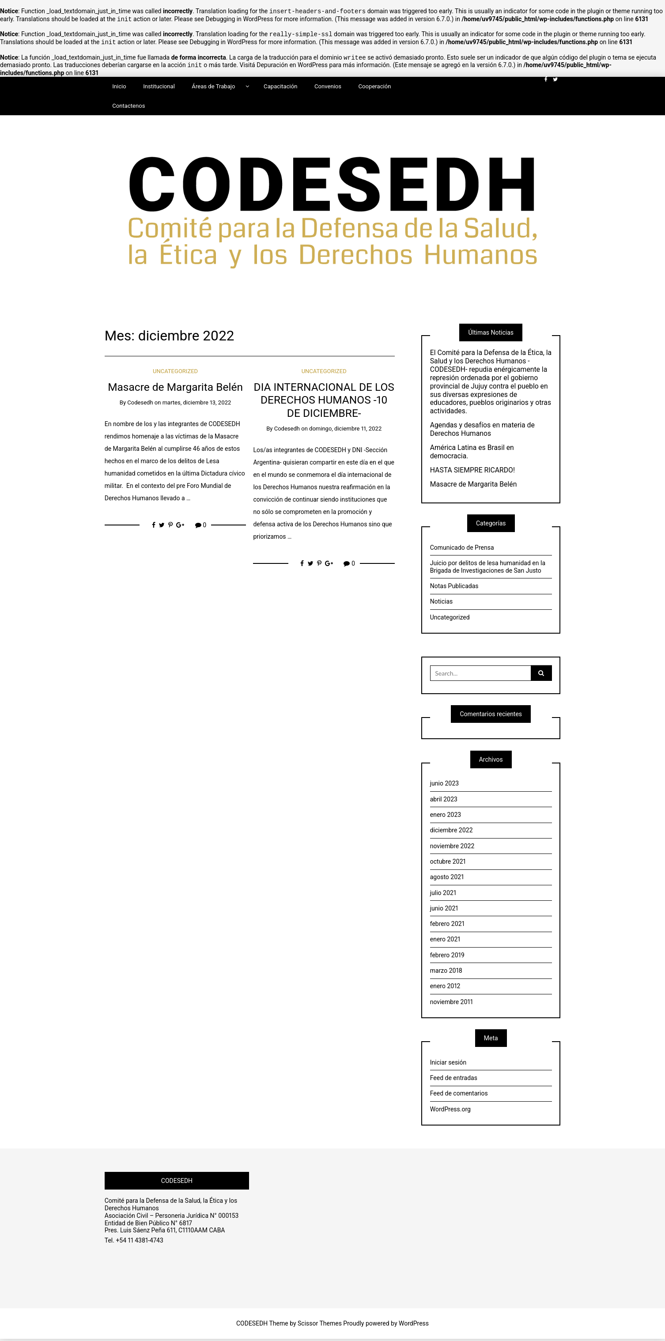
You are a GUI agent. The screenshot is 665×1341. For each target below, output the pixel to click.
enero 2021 (445, 941)
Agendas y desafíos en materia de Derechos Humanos (482, 431)
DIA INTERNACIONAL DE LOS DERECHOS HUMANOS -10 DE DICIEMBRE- (324, 402)
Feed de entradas (453, 1080)
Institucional (159, 83)
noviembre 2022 (452, 848)
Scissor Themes (320, 1325)
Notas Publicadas (454, 588)
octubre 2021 (448, 863)
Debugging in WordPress (239, 18)
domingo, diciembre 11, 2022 (345, 430)
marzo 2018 (446, 972)
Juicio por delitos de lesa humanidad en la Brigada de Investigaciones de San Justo (487, 569)
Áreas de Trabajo (213, 83)
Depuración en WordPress (292, 62)
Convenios (327, 83)
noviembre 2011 (451, 1004)
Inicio (119, 83)
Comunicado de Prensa (462, 549)
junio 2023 (444, 785)
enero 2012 (445, 988)
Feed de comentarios (459, 1095)
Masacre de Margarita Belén (175, 389)
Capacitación (280, 83)
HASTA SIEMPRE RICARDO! (472, 472)
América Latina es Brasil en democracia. (472, 454)
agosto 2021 (447, 879)
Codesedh (140, 404)
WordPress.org (450, 1111)
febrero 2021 (447, 925)
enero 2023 (445, 816)
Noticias (441, 603)
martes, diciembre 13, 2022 (196, 404)
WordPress (414, 1325)
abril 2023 (443, 801)
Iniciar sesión (448, 1064)
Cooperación (375, 83)
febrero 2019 (447, 957)
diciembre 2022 (451, 832)
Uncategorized (175, 373)
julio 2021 (443, 895)
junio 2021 (444, 910)
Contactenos (128, 103)
